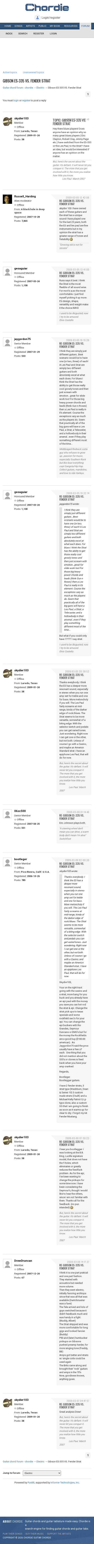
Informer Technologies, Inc (65, 1482)
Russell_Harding (25, 196)
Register (38, 33)
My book (55, 26)
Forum (85, 26)
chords (46, 1537)
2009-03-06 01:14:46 (78, 812)
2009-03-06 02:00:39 (77, 860)
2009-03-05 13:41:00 (77, 269)
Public (42, 26)
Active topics (10, 72)
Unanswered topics (33, 72)
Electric (40, 87)
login (16, 100)
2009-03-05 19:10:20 (77, 340)
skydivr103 (21, 118)
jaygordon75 (22, 339)
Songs (18, 26)
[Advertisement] (47, 49)
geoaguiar (20, 268)
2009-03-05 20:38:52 (77, 671)
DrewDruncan (23, 1260)
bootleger (20, 859)
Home (7, 26)
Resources (70, 26)
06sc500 (20, 811)
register (26, 100)
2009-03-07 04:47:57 (78, 1400)
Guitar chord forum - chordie (18, 87)
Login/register (51, 17)
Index (9, 33)
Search (22, 33)
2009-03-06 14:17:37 (78, 1261)
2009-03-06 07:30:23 (77, 1138)
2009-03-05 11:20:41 (78, 119)
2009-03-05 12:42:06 (77, 197)
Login (53, 33)
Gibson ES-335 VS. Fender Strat (27, 81)
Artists (30, 26)
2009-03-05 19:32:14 (77, 493)
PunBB (31, 1482)
